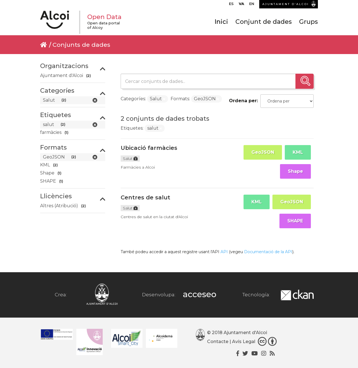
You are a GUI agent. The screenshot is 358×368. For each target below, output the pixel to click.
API (224, 251)
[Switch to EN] (251, 5)
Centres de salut (145, 197)
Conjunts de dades (81, 44)
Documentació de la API (268, 251)
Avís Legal (243, 341)
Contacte (217, 341)
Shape (295, 171)
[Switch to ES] (231, 5)
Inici (221, 21)
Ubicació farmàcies (149, 148)
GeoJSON (262, 152)
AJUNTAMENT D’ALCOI (285, 4)
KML (298, 152)
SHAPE (295, 220)
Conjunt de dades (263, 21)
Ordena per (243, 100)
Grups (308, 21)
